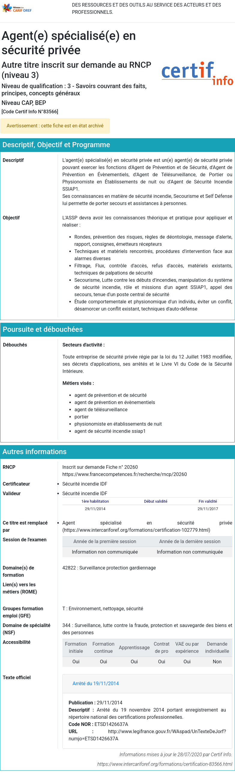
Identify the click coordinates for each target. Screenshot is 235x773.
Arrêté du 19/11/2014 (96, 683)
